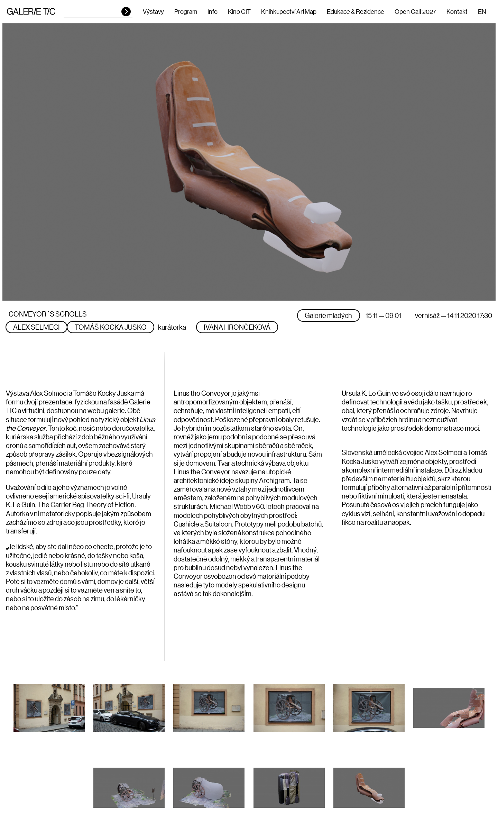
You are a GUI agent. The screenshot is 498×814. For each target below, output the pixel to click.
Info (213, 11)
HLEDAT (126, 11)
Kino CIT (239, 11)
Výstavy (153, 11)
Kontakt (457, 11)
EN (482, 11)
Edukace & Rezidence (355, 11)
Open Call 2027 (415, 11)
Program (185, 11)
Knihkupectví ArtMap (288, 11)
